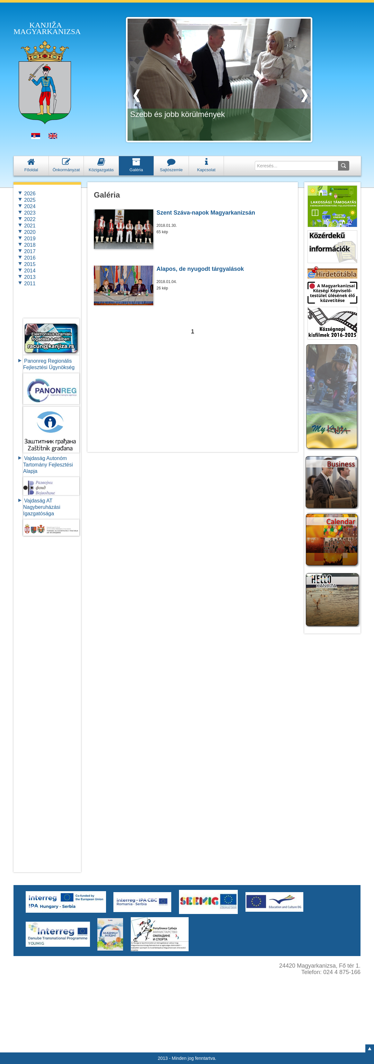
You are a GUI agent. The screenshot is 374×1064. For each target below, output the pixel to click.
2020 (30, 232)
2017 (30, 251)
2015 (30, 264)
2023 (30, 213)
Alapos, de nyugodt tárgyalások (200, 269)
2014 (30, 270)
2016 (30, 258)
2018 (30, 245)
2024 (30, 206)
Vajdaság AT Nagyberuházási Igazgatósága (41, 507)
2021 (30, 225)
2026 (30, 193)
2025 (30, 200)
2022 (30, 219)
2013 (30, 277)
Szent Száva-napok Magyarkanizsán (205, 212)
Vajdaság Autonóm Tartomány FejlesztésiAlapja (48, 465)
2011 (30, 283)
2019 (30, 238)
